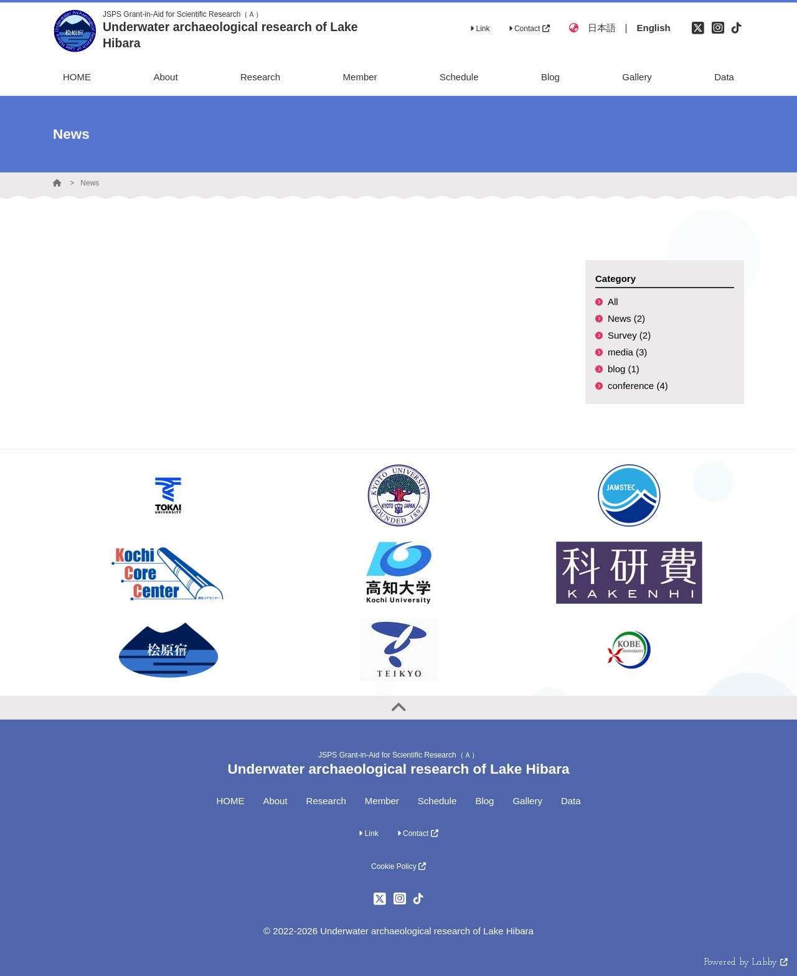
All (613, 301)
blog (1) (623, 369)
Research (326, 800)
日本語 (602, 27)
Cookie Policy (398, 866)
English (653, 27)
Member (382, 800)
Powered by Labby (746, 962)
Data (571, 800)
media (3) (627, 352)
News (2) (626, 318)
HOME (230, 800)
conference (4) (638, 385)
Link (479, 28)
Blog (484, 800)
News (89, 183)
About (275, 800)
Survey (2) (629, 335)
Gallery (527, 800)
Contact (529, 28)
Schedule (437, 800)
